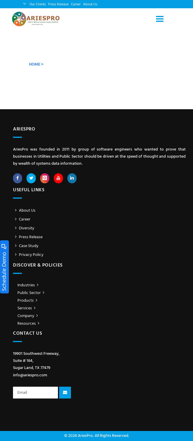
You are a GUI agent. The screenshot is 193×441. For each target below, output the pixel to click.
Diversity (23, 228)
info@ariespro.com (30, 375)
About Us (90, 4)
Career (76, 4)
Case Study (25, 246)
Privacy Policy (28, 254)
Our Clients (38, 4)
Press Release (58, 4)
